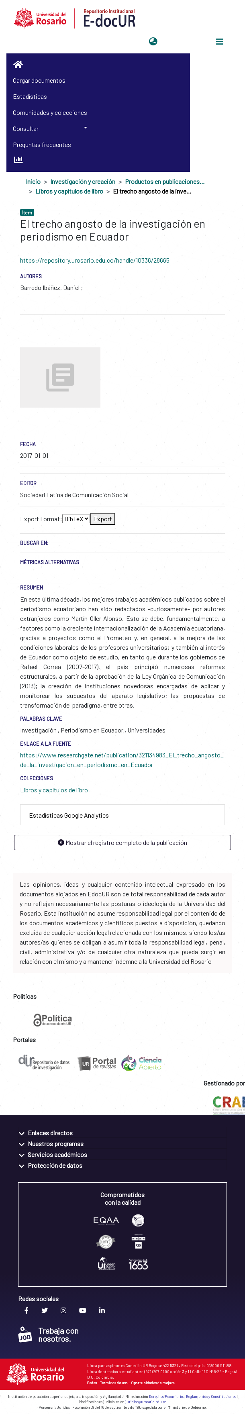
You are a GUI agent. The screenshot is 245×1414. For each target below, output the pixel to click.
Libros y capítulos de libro (69, 191)
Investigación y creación (82, 181)
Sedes (92, 1382)
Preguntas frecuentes (42, 144)
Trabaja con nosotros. (48, 1334)
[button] (153, 42)
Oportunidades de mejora (153, 1382)
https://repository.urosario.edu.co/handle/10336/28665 (94, 260)
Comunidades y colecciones (50, 112)
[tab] (122, 815)
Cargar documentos (39, 80)
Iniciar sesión (180, 41)
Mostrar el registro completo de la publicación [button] (122, 842)
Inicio (33, 181)
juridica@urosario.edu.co (145, 1402)
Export (102, 518)
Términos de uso (114, 1382)
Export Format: (41, 518)
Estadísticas (30, 96)
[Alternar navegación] (219, 42)
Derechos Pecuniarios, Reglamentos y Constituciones (192, 1396)
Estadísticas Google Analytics (69, 815)
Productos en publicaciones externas (165, 181)
